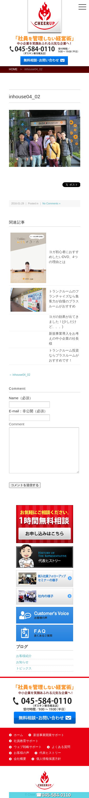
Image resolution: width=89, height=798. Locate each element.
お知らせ (22, 662)
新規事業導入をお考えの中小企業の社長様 (64, 338)
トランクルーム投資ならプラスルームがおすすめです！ (64, 355)
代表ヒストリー (50, 753)
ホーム (18, 735)
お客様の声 (21, 753)
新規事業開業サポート (48, 735)
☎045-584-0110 (53, 795)
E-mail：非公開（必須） (28, 411)
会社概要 (20, 758)
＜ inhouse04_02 (19, 374)
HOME (13, 69)
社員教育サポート (26, 741)
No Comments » (51, 203)
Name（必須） (21, 398)
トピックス (24, 668)
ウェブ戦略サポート (28, 747)
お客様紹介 (24, 656)
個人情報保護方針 (48, 758)
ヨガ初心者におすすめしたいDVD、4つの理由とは (64, 257)
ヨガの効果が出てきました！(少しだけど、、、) (64, 322)
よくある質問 (61, 747)
